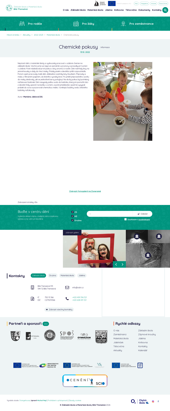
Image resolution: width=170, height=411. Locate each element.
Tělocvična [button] (131, 10)
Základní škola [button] (78, 10)
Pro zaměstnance (141, 23)
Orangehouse (24, 400)
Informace (105, 47)
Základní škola (145, 330)
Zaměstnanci (119, 334)
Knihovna (143, 342)
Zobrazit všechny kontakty (59, 309)
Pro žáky (88, 23)
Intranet (153, 3)
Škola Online (163, 3)
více (45, 324)
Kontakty (156, 10)
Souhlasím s (137, 219)
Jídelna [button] (108, 10)
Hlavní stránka (13, 35)
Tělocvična (118, 346)
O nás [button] (66, 10)
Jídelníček (118, 342)
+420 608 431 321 (79, 300)
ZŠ (74, 212)
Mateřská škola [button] (95, 10)
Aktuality (26, 35)
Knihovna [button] (119, 10)
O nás (116, 330)
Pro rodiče (35, 23)
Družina (76, 220)
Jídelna (82, 275)
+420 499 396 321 (79, 297)
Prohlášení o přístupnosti (57, 400)
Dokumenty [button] (144, 10)
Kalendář (142, 350)
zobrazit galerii (72, 232)
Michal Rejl (42, 400)
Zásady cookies (75, 400)
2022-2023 (38, 35)
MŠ (74, 216)
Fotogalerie (144, 3)
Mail (136, 3)
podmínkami (144, 219)
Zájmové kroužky (147, 334)
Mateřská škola (53, 35)
